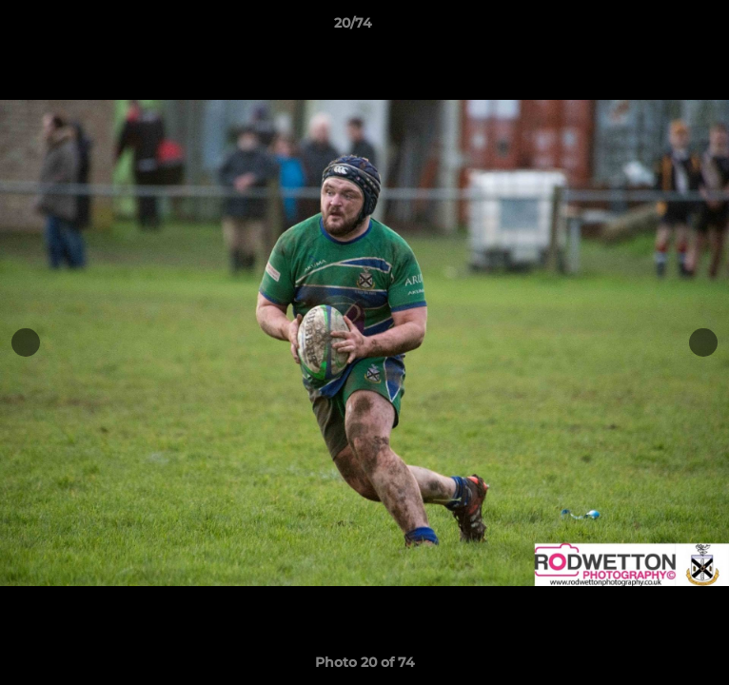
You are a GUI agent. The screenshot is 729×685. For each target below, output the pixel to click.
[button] (660, 27)
